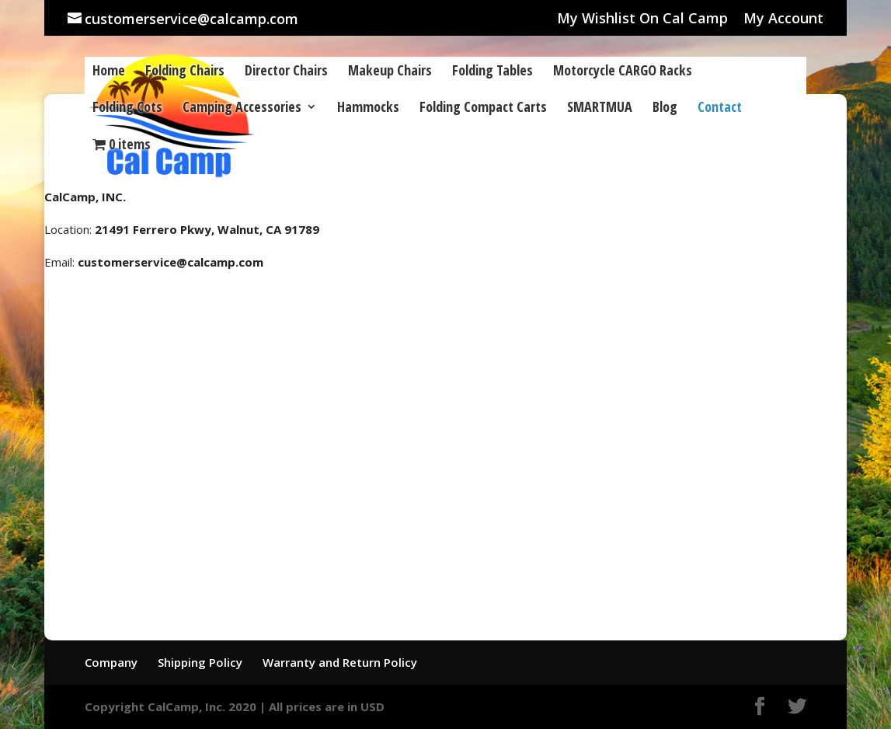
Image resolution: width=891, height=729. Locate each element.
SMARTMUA (599, 108)
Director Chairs (286, 72)
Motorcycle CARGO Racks (622, 72)
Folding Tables (492, 72)
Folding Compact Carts (483, 108)
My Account (783, 19)
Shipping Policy (200, 662)
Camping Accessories (242, 108)
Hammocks (368, 108)
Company (111, 662)
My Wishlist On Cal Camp (642, 19)
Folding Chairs (184, 72)
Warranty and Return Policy (340, 662)
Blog (665, 108)
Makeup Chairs (390, 72)
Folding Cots (127, 108)
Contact (720, 108)
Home (108, 72)
